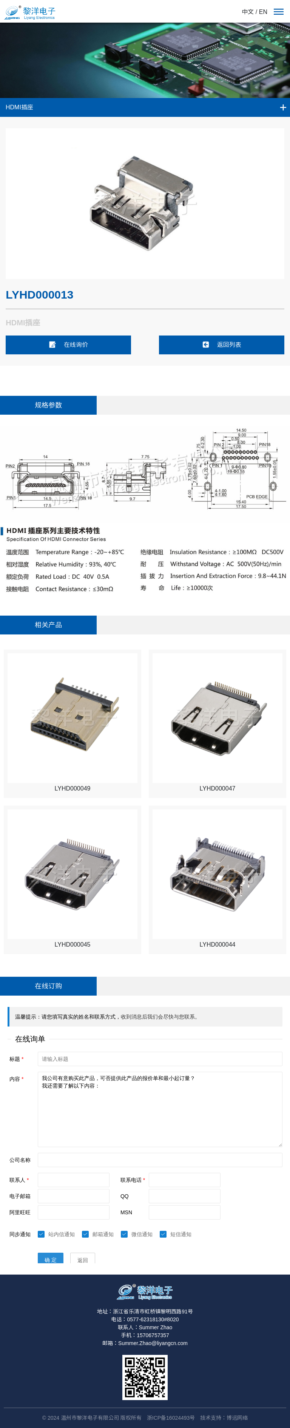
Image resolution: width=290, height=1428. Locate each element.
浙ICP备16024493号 (171, 1418)
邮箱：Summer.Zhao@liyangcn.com (145, 1343)
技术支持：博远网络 (224, 1418)
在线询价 (68, 344)
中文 (248, 12)
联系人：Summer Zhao (145, 1327)
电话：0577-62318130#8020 (145, 1319)
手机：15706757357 (145, 1335)
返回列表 (221, 344)
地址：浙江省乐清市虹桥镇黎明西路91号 (145, 1311)
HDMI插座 (19, 107)
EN (263, 12)
